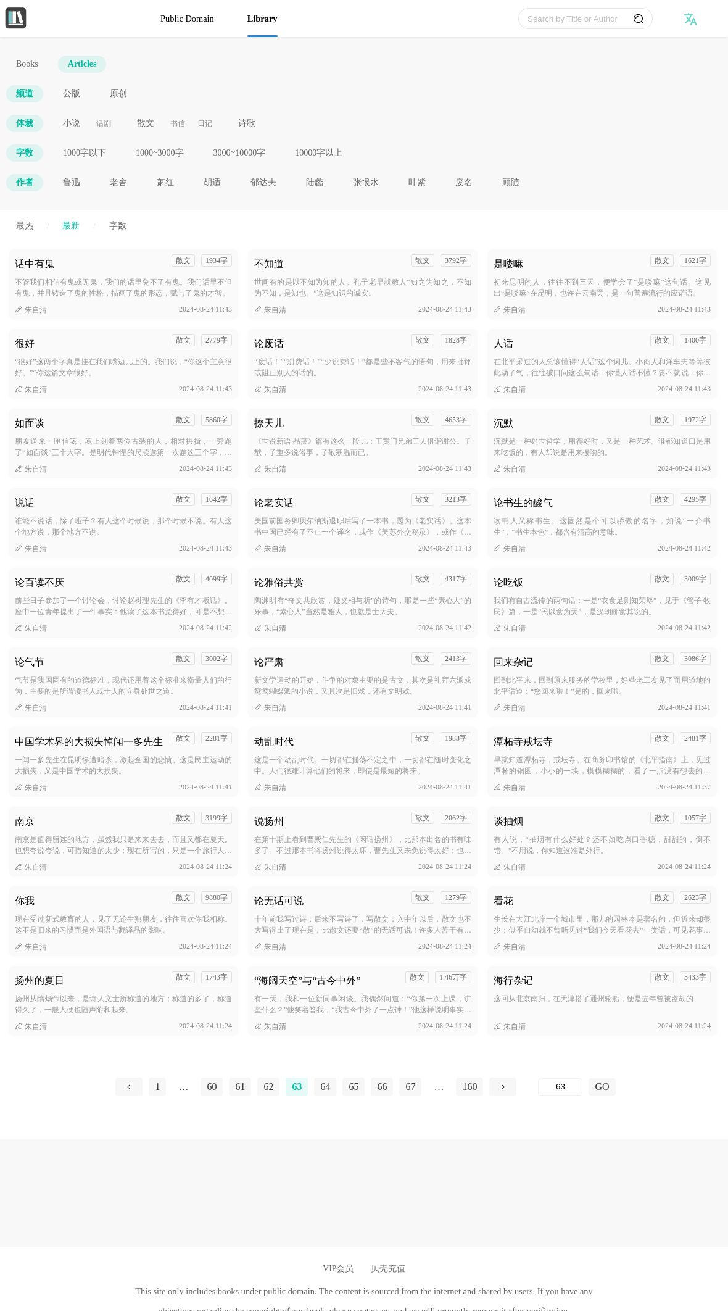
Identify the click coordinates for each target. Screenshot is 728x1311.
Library (262, 18)
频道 (24, 93)
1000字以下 (84, 152)
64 (325, 1086)
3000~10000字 (239, 152)
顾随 (510, 182)
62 (268, 1086)
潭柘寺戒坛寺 (523, 741)
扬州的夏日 (39, 980)
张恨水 (366, 182)
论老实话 (274, 502)
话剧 (103, 123)
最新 (71, 225)
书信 (177, 123)
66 (382, 1086)
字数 (24, 152)
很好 (25, 343)
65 (353, 1086)
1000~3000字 (160, 152)
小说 (71, 123)
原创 (118, 93)
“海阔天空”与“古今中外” (307, 980)
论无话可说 (279, 901)
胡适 (212, 182)
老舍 (118, 182)
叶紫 (417, 182)
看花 (503, 901)
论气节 (29, 662)
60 (212, 1086)
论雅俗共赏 (279, 582)
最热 (24, 225)
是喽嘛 (508, 264)
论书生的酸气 (523, 502)
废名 (464, 182)
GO (602, 1086)
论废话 (269, 343)
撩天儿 (269, 423)
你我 (25, 901)
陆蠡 (314, 182)
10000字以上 (318, 152)
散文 (145, 123)
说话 (25, 502)
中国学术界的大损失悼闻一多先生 (89, 741)
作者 (24, 182)
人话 (503, 343)
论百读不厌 (39, 582)
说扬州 (269, 821)
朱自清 (31, 310)
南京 (25, 821)
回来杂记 (513, 662)
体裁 (24, 123)
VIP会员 (338, 1268)
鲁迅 (71, 182)
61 (240, 1086)
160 (469, 1086)
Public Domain (187, 18)
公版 (71, 93)
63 (297, 1086)
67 (410, 1086)
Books (27, 64)
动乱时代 (274, 741)
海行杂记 (513, 980)
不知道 (269, 264)
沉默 (503, 423)
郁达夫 (263, 182)
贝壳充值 (388, 1268)
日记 (204, 123)
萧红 (165, 182)
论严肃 (269, 662)
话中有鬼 (34, 264)
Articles (82, 64)
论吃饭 (508, 582)
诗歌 (246, 123)
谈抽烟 (508, 821)
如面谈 (29, 423)
